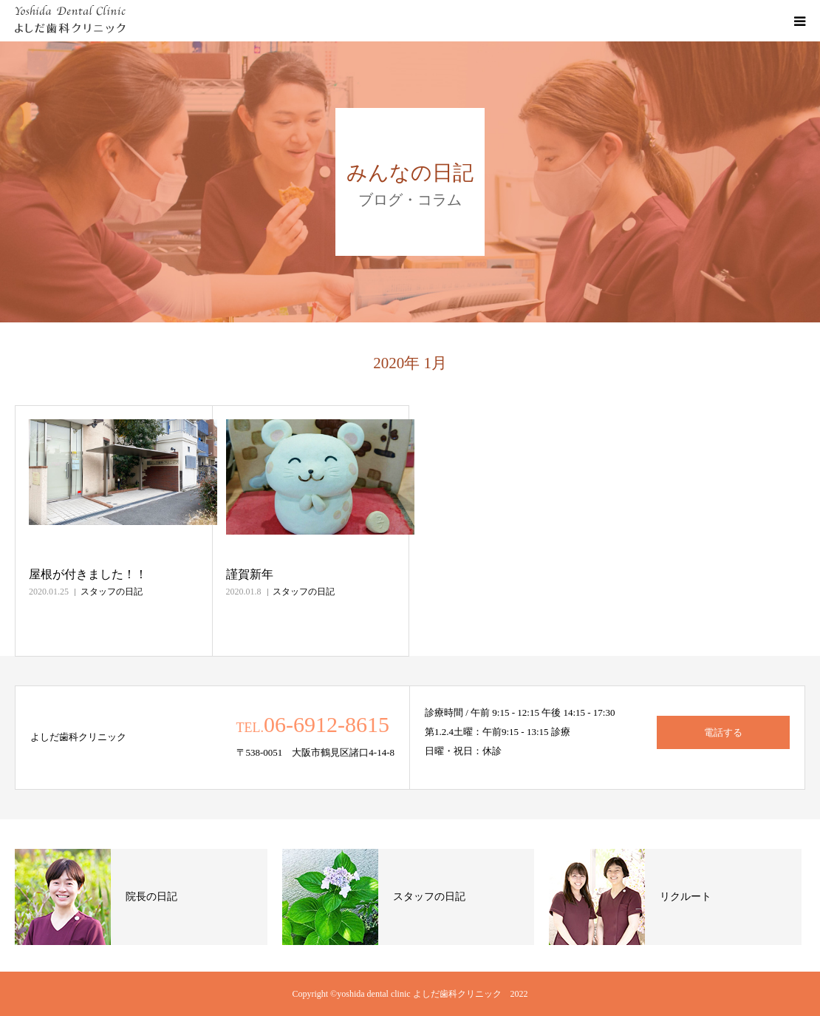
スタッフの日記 (112, 591)
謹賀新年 (249, 574)
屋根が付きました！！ (88, 574)
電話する (723, 732)
